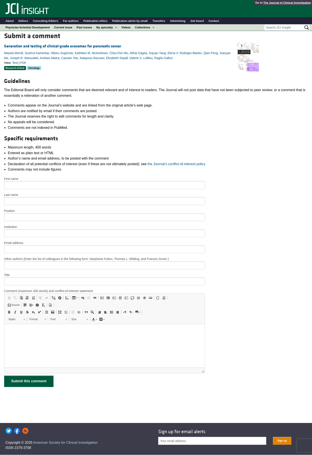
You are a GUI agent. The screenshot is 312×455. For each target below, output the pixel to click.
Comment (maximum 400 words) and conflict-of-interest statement (48, 291)
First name (11, 179)
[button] (9, 298)
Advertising (177, 21)
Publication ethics (95, 21)
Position (9, 211)
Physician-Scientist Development (27, 27)
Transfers (159, 21)
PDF (23, 63)
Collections (142, 27)
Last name (11, 195)
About (10, 21)
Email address (13, 243)
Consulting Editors (45, 21)
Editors (23, 21)
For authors (70, 21)
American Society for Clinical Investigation (65, 442)
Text (15, 63)
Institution (10, 227)
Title (7, 275)
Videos (126, 27)
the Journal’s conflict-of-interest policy (176, 164)
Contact (214, 21)
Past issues (84, 27)
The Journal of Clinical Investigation (287, 2)
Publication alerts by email (130, 21)
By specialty (104, 27)
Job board (197, 21)
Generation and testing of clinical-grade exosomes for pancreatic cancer (62, 46)
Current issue (63, 27)
